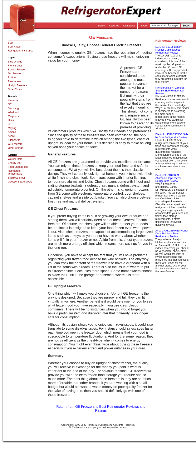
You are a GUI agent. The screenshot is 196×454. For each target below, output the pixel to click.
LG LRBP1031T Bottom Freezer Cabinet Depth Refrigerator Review (168, 49)
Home (101, 25)
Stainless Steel (16, 177)
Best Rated (14, 46)
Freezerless (14, 81)
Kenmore (13, 100)
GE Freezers (15, 144)
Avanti (11, 136)
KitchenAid (14, 140)
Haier (11, 120)
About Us (114, 25)
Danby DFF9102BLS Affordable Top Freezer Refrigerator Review (168, 178)
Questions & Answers (20, 181)
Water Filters (15, 159)
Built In (12, 77)
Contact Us (129, 25)
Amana (12, 132)
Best (10, 42)
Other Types (15, 89)
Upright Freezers (17, 85)
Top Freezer (14, 73)
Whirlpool (13, 112)
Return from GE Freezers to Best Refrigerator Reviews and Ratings (100, 408)
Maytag (12, 128)
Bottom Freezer (16, 69)
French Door (15, 65)
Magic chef (14, 116)
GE (10, 104)
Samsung (13, 108)
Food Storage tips (18, 166)
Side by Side (15, 61)
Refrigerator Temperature (15, 172)
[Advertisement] (83, 95)
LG (9, 124)
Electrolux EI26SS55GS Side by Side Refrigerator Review (171, 136)
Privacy (144, 25)
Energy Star (14, 162)
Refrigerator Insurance (20, 50)
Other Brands (15, 147)
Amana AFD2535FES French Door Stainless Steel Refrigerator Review (171, 233)
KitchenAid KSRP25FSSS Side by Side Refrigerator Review (170, 90)
